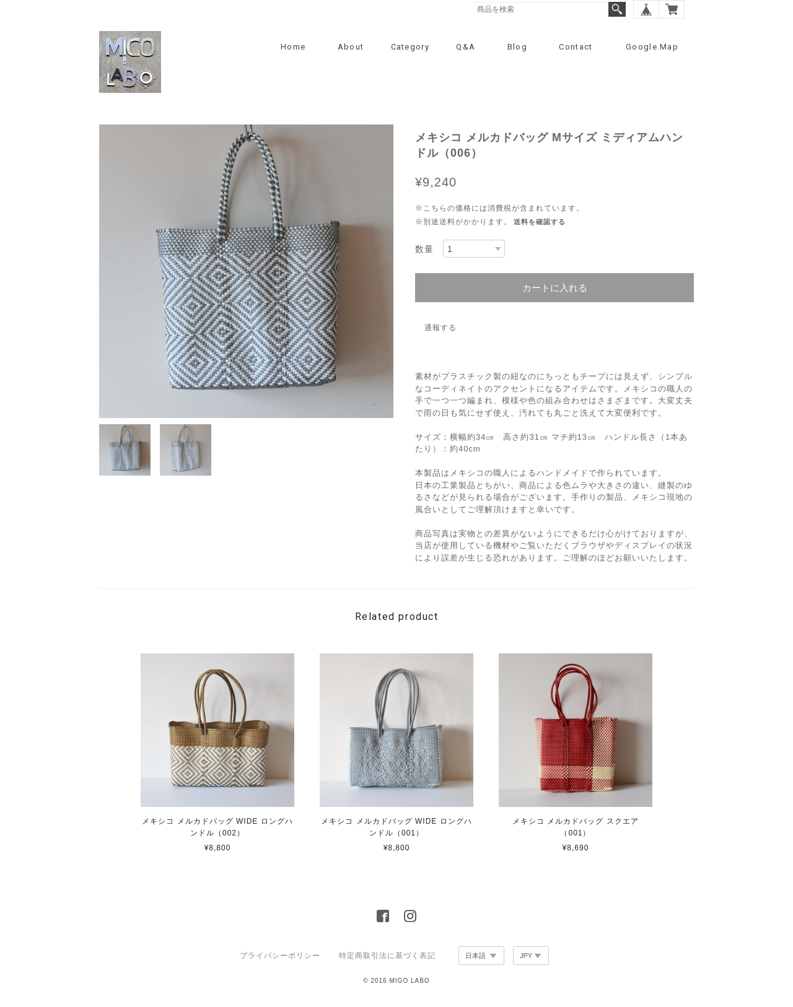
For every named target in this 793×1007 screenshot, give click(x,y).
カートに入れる (554, 287)
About (351, 46)
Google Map (652, 46)
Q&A (465, 46)
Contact (575, 46)
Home (293, 46)
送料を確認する (540, 221)
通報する (440, 327)
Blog (517, 46)
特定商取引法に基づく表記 (387, 955)
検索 (617, 9)
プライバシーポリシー (280, 955)
